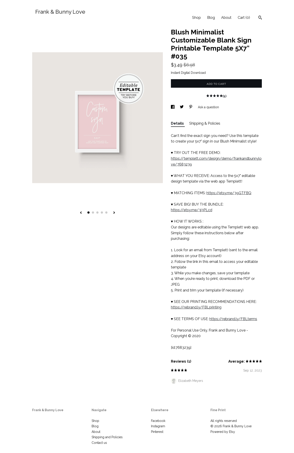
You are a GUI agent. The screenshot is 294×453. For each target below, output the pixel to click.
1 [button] (88, 212)
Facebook (158, 421)
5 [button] (106, 212)
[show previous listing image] (81, 213)
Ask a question (208, 107)
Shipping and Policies (107, 437)
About (226, 17)
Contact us (99, 442)
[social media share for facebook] (173, 107)
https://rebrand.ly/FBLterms (233, 319)
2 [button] (93, 212)
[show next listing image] (114, 213)
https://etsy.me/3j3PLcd (191, 210)
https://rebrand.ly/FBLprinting (196, 307)
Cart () (244, 17)
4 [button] (102, 212)
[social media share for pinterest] (191, 107)
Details (178, 123)
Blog (211, 17)
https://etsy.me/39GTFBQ (228, 193)
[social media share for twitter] (182, 107)
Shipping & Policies (204, 123)
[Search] (260, 18)
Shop (196, 17)
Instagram (158, 426)
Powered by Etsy (222, 432)
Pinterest (157, 432)
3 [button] (97, 212)
